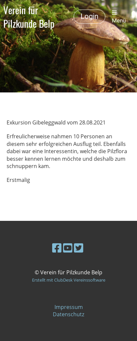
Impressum (68, 307)
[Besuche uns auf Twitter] (78, 248)
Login (89, 16)
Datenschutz (68, 314)
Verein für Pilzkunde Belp (28, 16)
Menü (119, 16)
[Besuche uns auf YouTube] (67, 248)
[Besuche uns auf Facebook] (56, 248)
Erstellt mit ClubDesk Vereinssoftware (68, 280)
